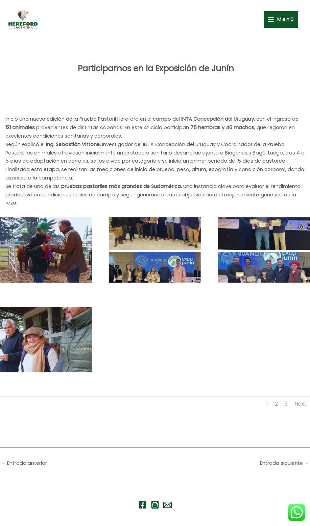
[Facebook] (142, 505)
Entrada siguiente (284, 463)
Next (300, 404)
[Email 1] (167, 505)
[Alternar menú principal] (281, 19)
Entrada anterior (24, 463)
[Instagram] (155, 505)
